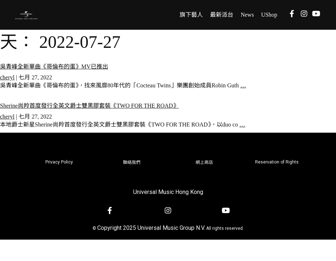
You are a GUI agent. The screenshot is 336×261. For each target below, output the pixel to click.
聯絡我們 (131, 162)
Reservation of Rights (277, 162)
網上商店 (204, 162)
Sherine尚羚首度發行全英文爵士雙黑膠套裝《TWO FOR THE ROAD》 (89, 106)
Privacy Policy (59, 162)
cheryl (7, 77)
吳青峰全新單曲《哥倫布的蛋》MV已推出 (54, 66)
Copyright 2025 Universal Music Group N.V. (151, 227)
